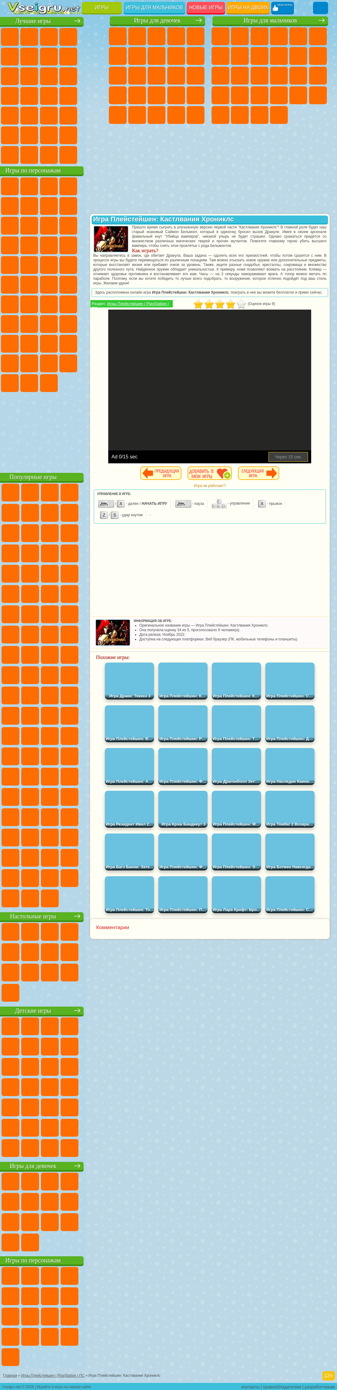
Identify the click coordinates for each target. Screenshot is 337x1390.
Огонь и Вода (156, 36)
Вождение (17, 154)
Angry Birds (75, 225)
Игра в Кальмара (17, 323)
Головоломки (95, 115)
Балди (56, 323)
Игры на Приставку (95, 154)
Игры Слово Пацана (56, 363)
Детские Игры (75, 36)
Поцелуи (176, 76)
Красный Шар (56, 205)
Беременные (118, 95)
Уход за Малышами (176, 115)
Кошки (118, 76)
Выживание (220, 95)
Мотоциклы (279, 56)
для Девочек (36, 36)
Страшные (56, 76)
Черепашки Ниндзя (259, 56)
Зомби (298, 36)
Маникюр (176, 95)
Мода (156, 115)
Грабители (240, 95)
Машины (240, 56)
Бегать (259, 115)
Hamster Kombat (56, 382)
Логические (75, 76)
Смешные (17, 76)
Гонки (240, 76)
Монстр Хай (118, 56)
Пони (118, 36)
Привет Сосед (56, 343)
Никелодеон (36, 135)
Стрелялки (279, 115)
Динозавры (75, 95)
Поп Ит (56, 56)
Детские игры (57, 1010)
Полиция (298, 76)
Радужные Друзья (75, 343)
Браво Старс (95, 304)
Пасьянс (17, 95)
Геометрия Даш (75, 56)
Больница (156, 95)
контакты (250, 1385)
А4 (36, 323)
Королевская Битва (318, 36)
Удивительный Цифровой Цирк (75, 382)
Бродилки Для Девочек (137, 56)
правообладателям (282, 1385)
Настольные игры (57, 915)
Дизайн (195, 115)
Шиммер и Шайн (36, 284)
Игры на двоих (248, 7)
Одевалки (137, 76)
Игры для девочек (157, 20)
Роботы (279, 76)
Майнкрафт (220, 56)
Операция (195, 95)
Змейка (75, 115)
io (36, 76)
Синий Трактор (17, 304)
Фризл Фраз (95, 264)
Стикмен (298, 56)
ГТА (279, 95)
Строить (75, 154)
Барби (176, 36)
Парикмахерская (156, 76)
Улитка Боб (36, 205)
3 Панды (36, 245)
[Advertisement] (56, 430)
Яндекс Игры (36, 56)
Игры (102, 7)
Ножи (56, 95)
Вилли (17, 186)
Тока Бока (95, 343)
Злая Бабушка (17, 225)
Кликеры (95, 76)
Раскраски (156, 56)
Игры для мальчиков (154, 7)
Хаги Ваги (95, 323)
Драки (220, 76)
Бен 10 (298, 95)
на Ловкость (17, 56)
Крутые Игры (56, 135)
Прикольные (95, 95)
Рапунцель (137, 95)
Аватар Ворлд (17, 363)
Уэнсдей (75, 363)
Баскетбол (95, 135)
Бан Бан (95, 363)
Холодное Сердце (195, 56)
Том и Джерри (75, 284)
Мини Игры (17, 115)
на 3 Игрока (17, 135)
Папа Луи (195, 76)
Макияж (118, 115)
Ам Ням (95, 225)
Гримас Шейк (36, 382)
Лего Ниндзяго (95, 186)
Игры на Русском (36, 95)
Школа (75, 135)
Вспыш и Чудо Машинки (75, 245)
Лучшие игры (56, 20)
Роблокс (17, 343)
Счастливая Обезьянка (56, 284)
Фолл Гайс (36, 304)
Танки (279, 36)
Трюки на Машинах (56, 115)
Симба (36, 363)
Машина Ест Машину (259, 95)
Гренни (75, 323)
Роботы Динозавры (318, 76)
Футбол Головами (36, 154)
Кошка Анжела (176, 56)
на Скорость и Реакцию (36, 115)
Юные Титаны (95, 284)
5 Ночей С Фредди (17, 205)
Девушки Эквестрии (137, 36)
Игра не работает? (219, 490)
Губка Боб (36, 186)
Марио (56, 264)
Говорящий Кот (75, 186)
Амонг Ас (75, 304)
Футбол (240, 36)
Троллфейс (75, 205)
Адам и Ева (17, 284)
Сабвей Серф (56, 225)
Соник (95, 245)
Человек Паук (75, 264)
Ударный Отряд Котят (36, 264)
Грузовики (318, 56)
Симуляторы (56, 36)
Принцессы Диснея (137, 115)
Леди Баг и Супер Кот (95, 205)
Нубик (36, 343)
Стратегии (259, 36)
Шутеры (240, 115)
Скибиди (17, 382)
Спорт (95, 56)
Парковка (220, 36)
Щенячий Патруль (56, 186)
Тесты (195, 36)
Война (56, 154)
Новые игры (206, 7)
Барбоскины (17, 264)
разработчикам (320, 1385)
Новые (17, 36)
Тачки (56, 245)
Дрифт (318, 95)
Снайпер (259, 76)
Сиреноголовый (56, 304)
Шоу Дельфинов (17, 245)
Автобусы (220, 115)
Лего (36, 225)
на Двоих (95, 36)
